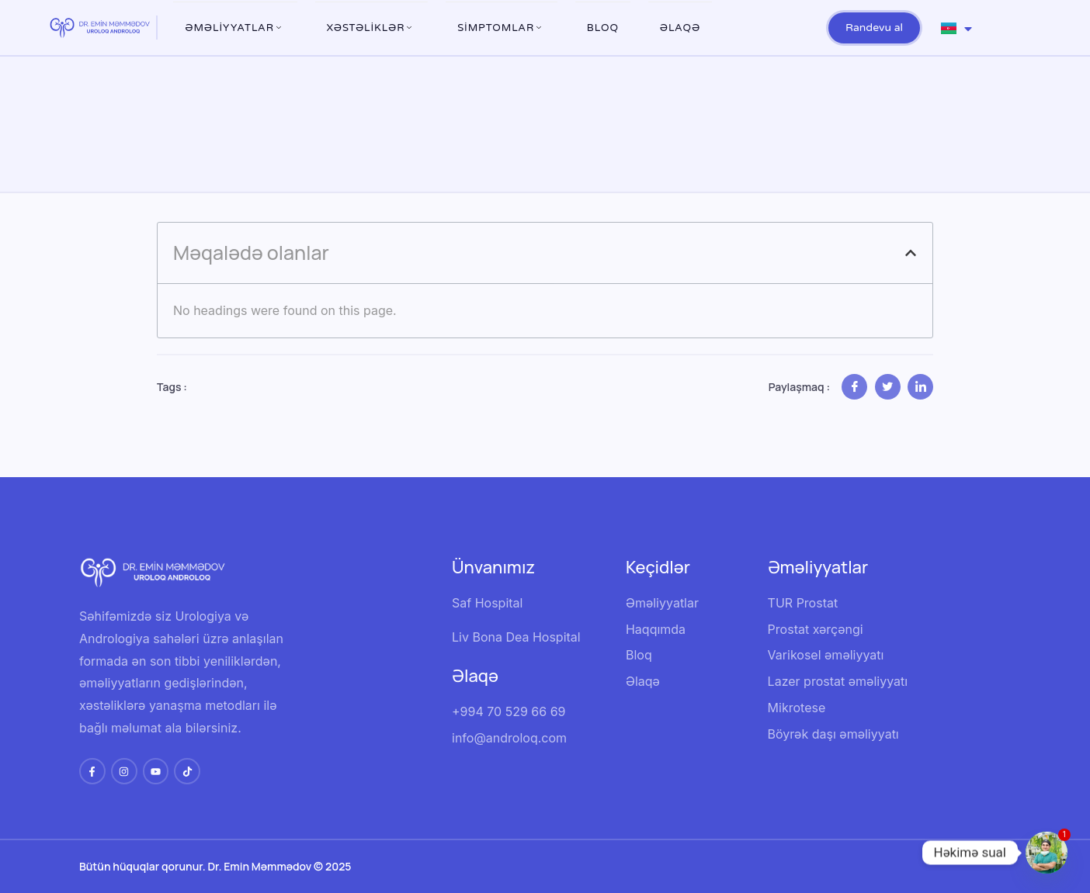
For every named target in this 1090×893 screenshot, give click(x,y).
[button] (910, 253)
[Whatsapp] (1046, 853)
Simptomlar (501, 28)
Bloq (603, 28)
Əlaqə (680, 28)
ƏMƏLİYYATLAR (235, 28)
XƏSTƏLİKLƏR (372, 28)
